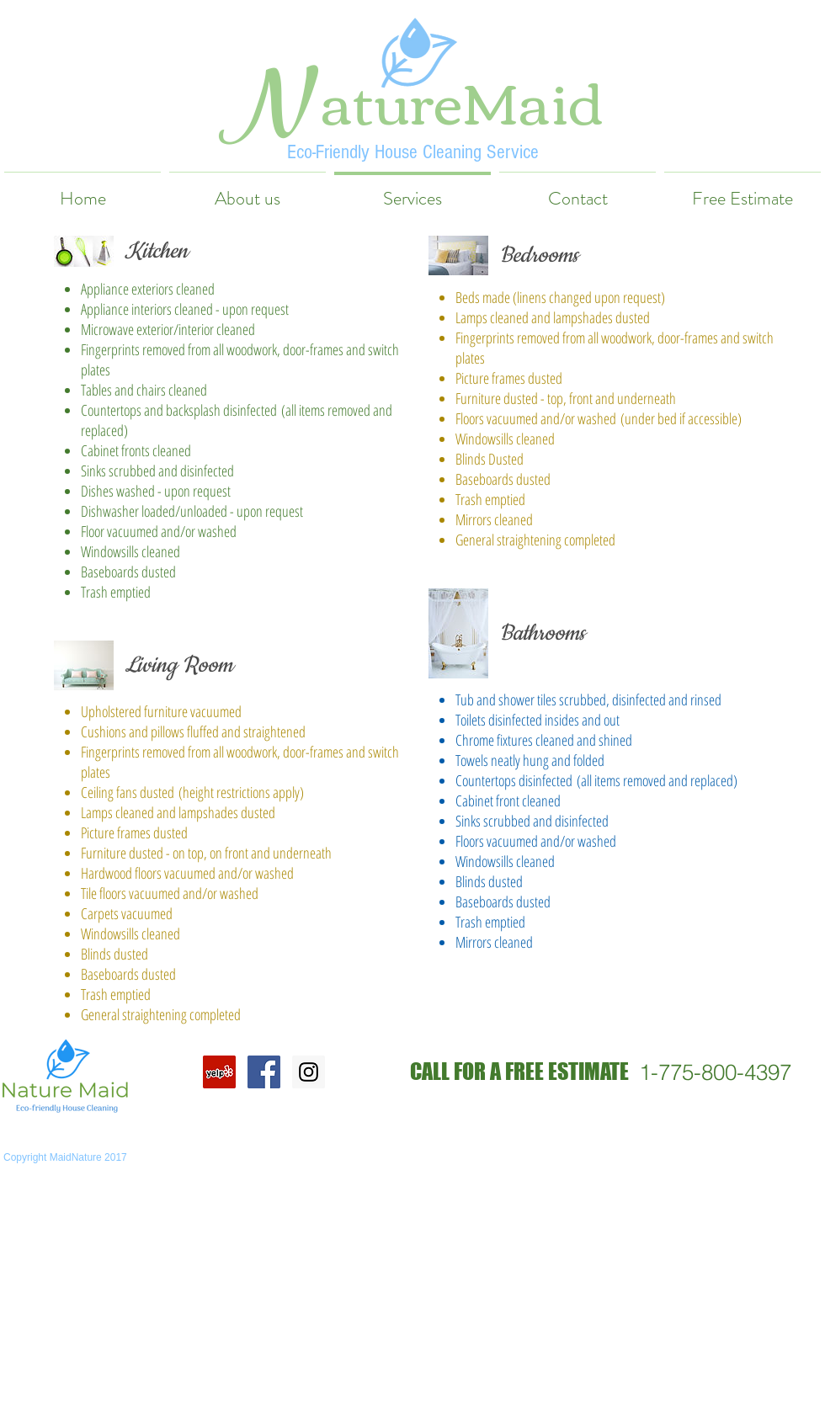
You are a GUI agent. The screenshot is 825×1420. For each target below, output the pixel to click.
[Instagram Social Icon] (308, 1072)
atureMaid (462, 98)
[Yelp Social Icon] (219, 1072)
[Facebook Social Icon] (264, 1072)
